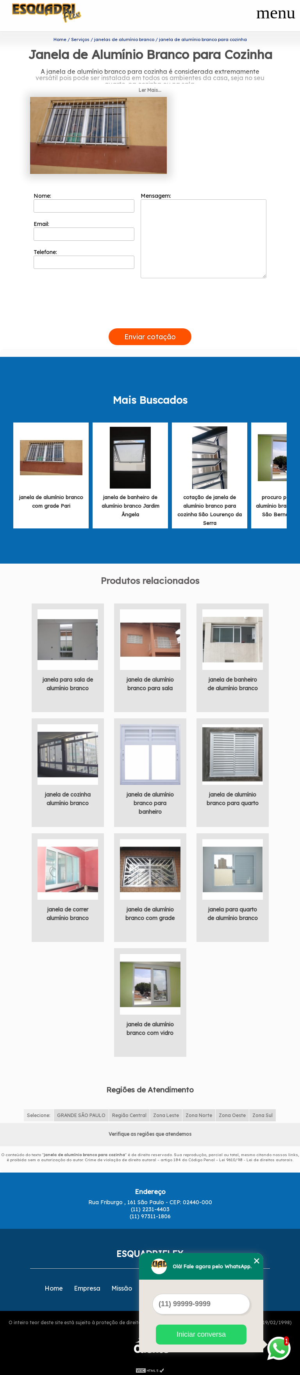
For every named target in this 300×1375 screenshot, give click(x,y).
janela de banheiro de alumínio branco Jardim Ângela (130, 503)
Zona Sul (262, 1112)
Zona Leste (166, 1112)
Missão (121, 1285)
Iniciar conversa (201, 1334)
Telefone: (84, 256)
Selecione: (38, 1112)
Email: (84, 228)
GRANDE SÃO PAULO (81, 1112)
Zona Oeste (232, 1112)
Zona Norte (199, 1112)
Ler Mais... (150, 87)
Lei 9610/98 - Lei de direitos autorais (256, 1156)
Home (54, 1285)
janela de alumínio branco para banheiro (150, 800)
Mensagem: (203, 233)
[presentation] (150, 316)
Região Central (129, 1112)
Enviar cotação (150, 333)
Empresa (87, 1285)
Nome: (84, 200)
